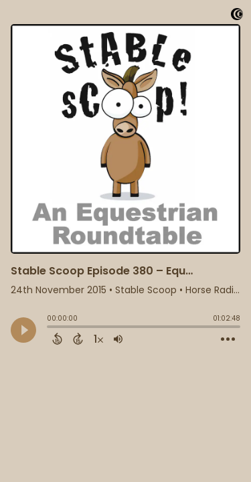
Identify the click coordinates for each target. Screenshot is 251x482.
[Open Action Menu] (228, 339)
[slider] (50, 328)
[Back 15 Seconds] (57, 339)
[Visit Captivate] (237, 16)
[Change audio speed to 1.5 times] (98, 339)
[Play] (23, 330)
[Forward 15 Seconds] (78, 339)
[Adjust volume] (118, 339)
